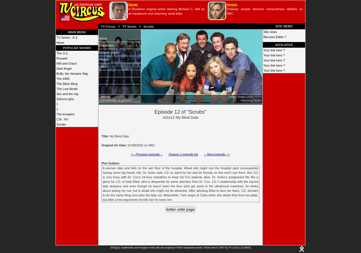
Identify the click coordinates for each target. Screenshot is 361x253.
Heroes (232, 4)
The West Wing (67, 83)
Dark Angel (64, 68)
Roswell (61, 58)
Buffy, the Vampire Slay (72, 73)
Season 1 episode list (183, 154)
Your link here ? (274, 50)
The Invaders (65, 114)
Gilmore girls (65, 99)
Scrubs (148, 26)
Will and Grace (66, 63)
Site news (270, 32)
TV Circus (108, 26)
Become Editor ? (274, 37)
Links (102, 66)
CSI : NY (62, 119)
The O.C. (62, 53)
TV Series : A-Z (67, 37)
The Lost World (66, 89)
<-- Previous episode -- (147, 154)
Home (103, 38)
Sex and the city (67, 94)
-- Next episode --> (217, 154)
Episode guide (108, 52)
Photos (103, 59)
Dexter (133, 4)
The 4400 (62, 78)
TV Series (129, 26)
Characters (106, 45)
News (60, 42)
